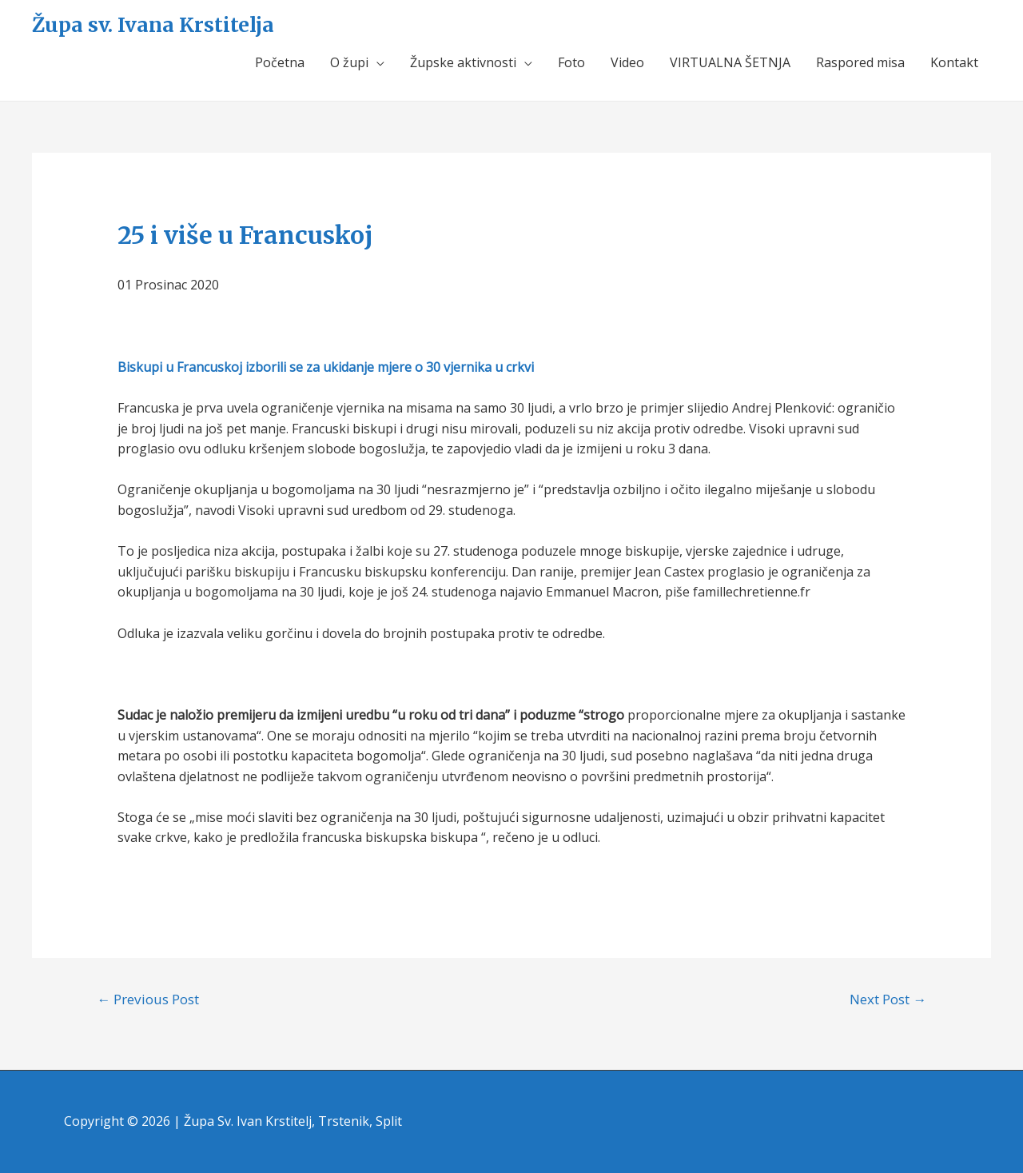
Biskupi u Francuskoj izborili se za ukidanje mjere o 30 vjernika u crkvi (325, 367)
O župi (349, 62)
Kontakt (954, 62)
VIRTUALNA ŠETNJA (730, 62)
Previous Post (148, 999)
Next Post (888, 999)
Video (627, 62)
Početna (280, 62)
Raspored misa (860, 62)
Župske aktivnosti (463, 62)
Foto (571, 62)
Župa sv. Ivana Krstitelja (153, 25)
